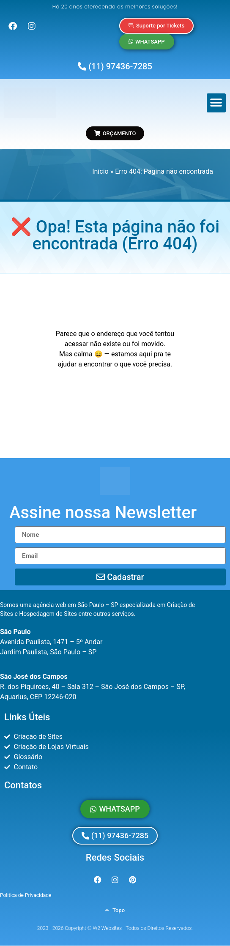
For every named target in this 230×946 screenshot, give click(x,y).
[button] (216, 102)
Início (100, 171)
